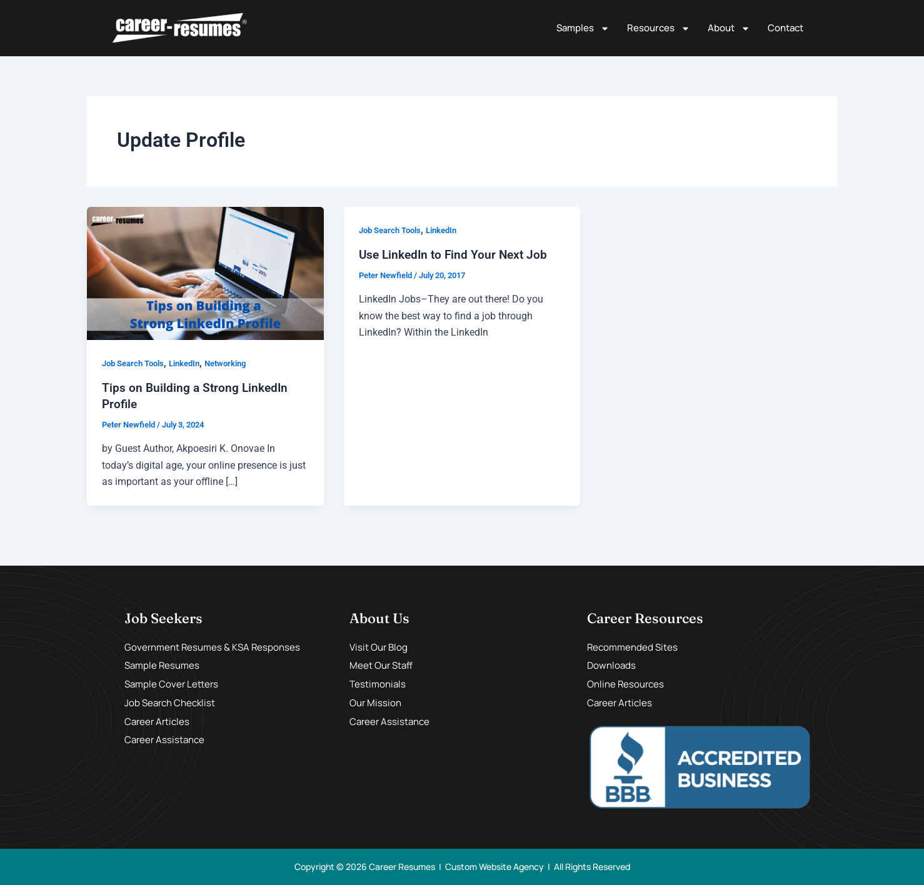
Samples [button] (583, 28)
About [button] (729, 28)
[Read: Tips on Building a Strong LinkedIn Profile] (205, 273)
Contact (785, 27)
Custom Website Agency (494, 866)
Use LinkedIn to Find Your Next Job (456, 254)
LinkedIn (193, 363)
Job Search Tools (136, 363)
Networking (238, 363)
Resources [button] (658, 28)
